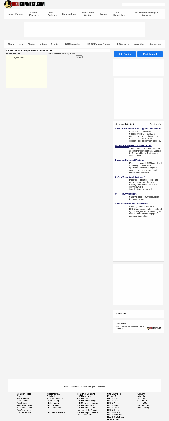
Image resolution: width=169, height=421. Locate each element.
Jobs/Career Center (87, 13)
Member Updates (24, 405)
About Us (141, 398)
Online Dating (53, 401)
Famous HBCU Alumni (87, 410)
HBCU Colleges (52, 13)
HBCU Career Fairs (85, 405)
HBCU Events (113, 408)
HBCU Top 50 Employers (88, 403)
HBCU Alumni (53, 405)
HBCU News (112, 398)
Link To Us (142, 403)
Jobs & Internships (55, 398)
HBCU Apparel (113, 412)
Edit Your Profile (24, 412)
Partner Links (143, 405)
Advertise (139, 44)
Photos (31, 44)
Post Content (150, 54)
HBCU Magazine (72, 44)
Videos (43, 44)
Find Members (23, 398)
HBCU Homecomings (86, 401)
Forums (19, 14)
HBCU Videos (113, 405)
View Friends (22, 403)
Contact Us (155, 44)
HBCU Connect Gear (86, 408)
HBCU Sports (53, 403)
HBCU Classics (84, 398)
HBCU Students (54, 408)
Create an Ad (155, 124)
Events (54, 44)
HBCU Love (123, 44)
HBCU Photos (113, 403)
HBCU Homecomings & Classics (146, 13)
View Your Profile (24, 410)
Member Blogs (113, 396)
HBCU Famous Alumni (98, 44)
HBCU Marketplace (119, 13)
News (20, 44)
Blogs (11, 44)
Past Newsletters (84, 415)
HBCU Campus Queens (87, 412)
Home (10, 14)
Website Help (143, 408)
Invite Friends (22, 401)
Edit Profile (125, 54)
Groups (103, 14)
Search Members (34, 13)
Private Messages (24, 408)
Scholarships (69, 14)
